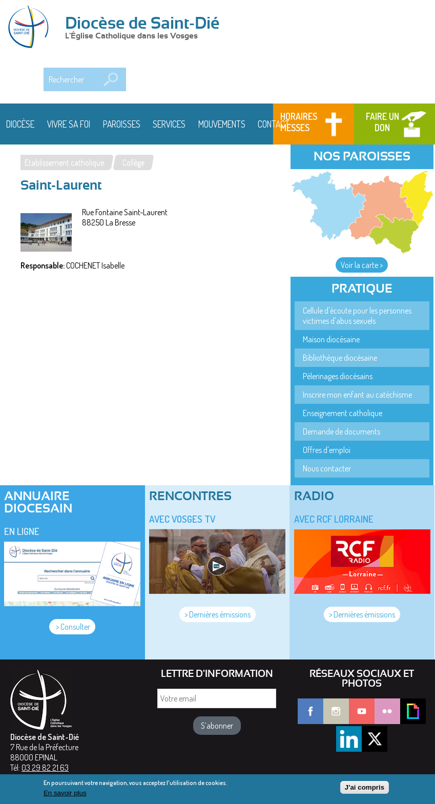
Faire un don (382, 122)
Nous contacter (327, 468)
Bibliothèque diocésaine (340, 358)
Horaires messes (298, 122)
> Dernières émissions (217, 614)
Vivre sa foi (68, 124)
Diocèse (20, 124)
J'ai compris (364, 789)
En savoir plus (65, 795)
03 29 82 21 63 (45, 767)
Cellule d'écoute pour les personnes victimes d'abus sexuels (357, 315)
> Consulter (72, 627)
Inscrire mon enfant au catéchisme (357, 394)
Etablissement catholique (64, 162)
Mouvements (221, 124)
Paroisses (121, 124)
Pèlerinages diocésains (337, 376)
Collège (133, 162)
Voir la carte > (362, 265)
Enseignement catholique (342, 413)
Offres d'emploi (326, 450)
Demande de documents (341, 431)
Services (169, 124)
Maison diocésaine (331, 339)
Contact (273, 124)
